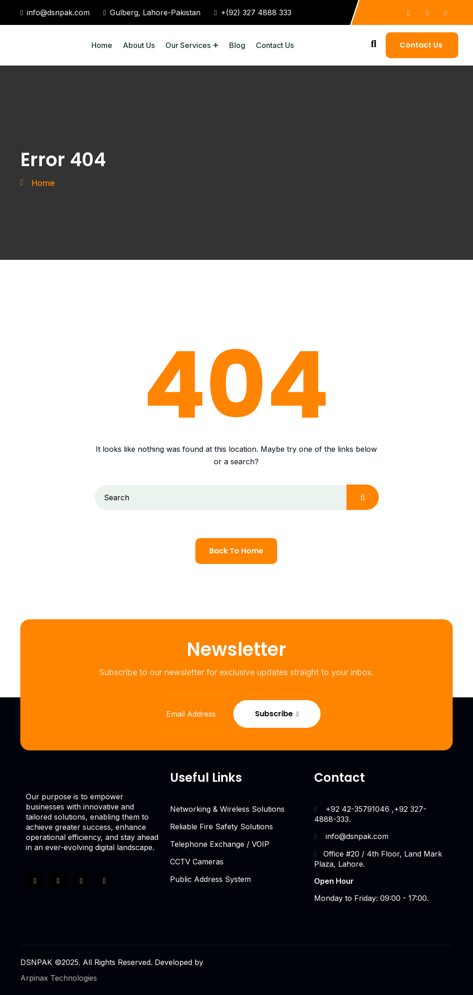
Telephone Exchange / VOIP (219, 844)
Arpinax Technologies (58, 978)
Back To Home (236, 550)
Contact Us (275, 45)
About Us (139, 45)
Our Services (188, 45)
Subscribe (299, 714)
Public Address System (210, 879)
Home (101, 45)
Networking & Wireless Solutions (227, 809)
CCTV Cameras (197, 861)
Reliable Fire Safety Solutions (221, 826)
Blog (237, 45)
